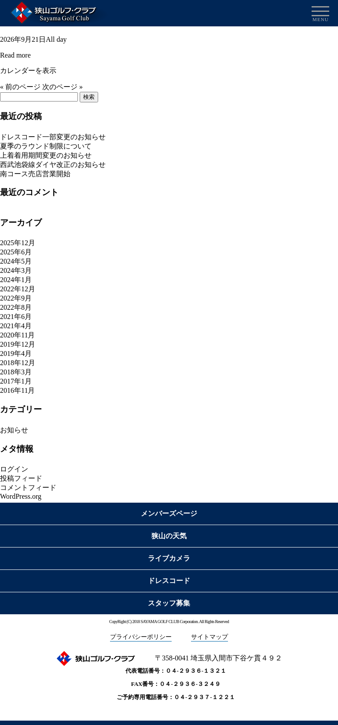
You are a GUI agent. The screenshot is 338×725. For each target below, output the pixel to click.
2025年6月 (16, 252)
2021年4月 (16, 326)
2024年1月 (16, 279)
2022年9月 (16, 298)
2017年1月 (16, 381)
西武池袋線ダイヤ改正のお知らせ (53, 164)
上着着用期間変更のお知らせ (46, 155)
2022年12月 (17, 289)
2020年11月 (17, 335)
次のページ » (62, 87)
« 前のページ (20, 87)
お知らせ (14, 430)
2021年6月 (16, 316)
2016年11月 (17, 390)
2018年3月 (16, 372)
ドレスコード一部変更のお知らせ (53, 137)
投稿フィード (21, 478)
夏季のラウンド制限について (46, 146)
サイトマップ (209, 637)
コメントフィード (28, 487)
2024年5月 (16, 261)
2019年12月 (17, 344)
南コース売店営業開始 (35, 174)
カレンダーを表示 (28, 70)
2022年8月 (16, 307)
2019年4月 (16, 353)
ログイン (14, 469)
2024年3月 (16, 270)
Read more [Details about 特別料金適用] (15, 55)
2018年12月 (17, 362)
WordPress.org (20, 496)
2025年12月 (17, 242)
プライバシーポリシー (141, 637)
